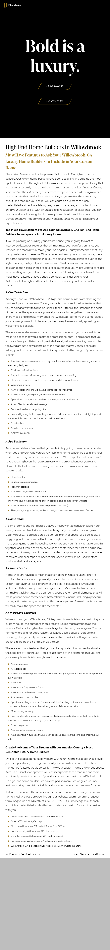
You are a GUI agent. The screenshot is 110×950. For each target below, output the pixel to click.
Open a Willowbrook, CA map (26, 821)
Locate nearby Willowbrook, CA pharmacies (34, 831)
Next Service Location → (89, 854)
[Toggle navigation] (104, 5)
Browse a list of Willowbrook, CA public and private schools (41, 840)
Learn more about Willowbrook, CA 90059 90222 (37, 816)
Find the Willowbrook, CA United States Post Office (38, 826)
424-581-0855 (54, 801)
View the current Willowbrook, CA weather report (37, 835)
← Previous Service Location (23, 854)
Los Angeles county (52, 845)
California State (73, 845)
